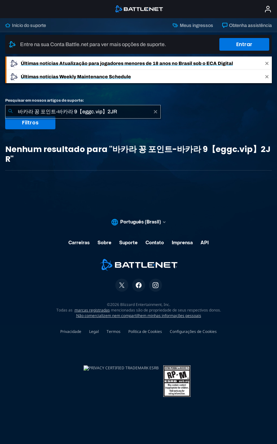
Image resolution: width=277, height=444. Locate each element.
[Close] (267, 63)
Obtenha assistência (247, 25)
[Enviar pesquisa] (10, 112)
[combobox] (83, 112)
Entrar (244, 44)
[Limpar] (155, 112)
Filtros (30, 122)
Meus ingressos (193, 25)
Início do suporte (25, 25)
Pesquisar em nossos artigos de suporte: (44, 100)
